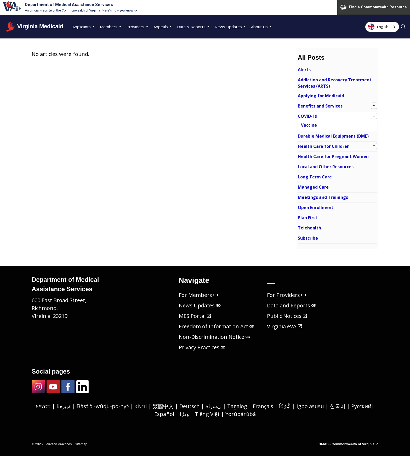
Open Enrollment (315, 207)
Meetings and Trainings (323, 197)
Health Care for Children (324, 146)
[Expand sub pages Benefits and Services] (374, 106)
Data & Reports (191, 26)
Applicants (81, 26)
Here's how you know (117, 10)
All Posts (311, 57)
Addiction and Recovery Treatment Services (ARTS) (335, 83)
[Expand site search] (403, 26)
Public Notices (287, 315)
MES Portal (195, 315)
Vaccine (309, 125)
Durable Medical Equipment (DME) (333, 136)
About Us (259, 26)
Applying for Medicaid (321, 96)
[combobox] (382, 27)
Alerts (304, 69)
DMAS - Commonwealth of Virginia (348, 444)
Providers (135, 26)
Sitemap (81, 444)
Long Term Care (315, 177)
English (378, 27)
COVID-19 (307, 116)
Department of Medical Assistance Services (69, 4)
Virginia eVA (284, 326)
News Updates (228, 26)
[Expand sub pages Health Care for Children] (374, 146)
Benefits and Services (320, 106)
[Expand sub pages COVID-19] (374, 116)
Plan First (307, 218)
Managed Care (313, 187)
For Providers (286, 295)
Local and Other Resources (326, 167)
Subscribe (308, 238)
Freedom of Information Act (216, 326)
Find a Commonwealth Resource (373, 7)
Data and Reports (291, 305)
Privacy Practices (202, 347)
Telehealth (309, 228)
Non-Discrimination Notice (214, 336)
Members (108, 26)
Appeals (160, 26)
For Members (198, 295)
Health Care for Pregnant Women (333, 156)
